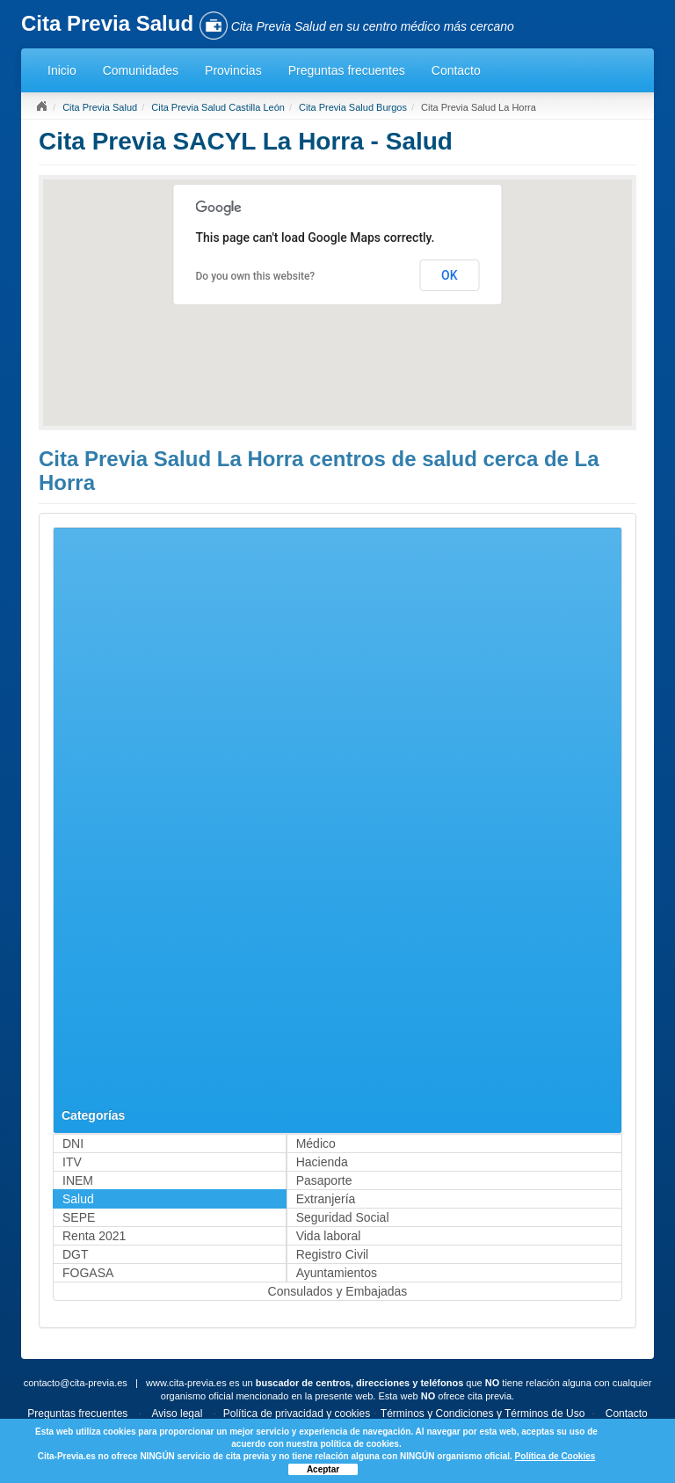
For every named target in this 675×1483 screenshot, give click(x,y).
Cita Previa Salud (99, 107)
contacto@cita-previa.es (75, 1382)
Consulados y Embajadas (338, 1291)
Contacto (456, 70)
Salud (78, 1199)
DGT (75, 1254)
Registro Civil (332, 1254)
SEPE (78, 1217)
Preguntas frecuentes (346, 70)
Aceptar (323, 1469)
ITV (72, 1162)
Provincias (233, 70)
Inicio (61, 70)
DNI (72, 1143)
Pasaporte (324, 1180)
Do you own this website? (256, 276)
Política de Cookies (555, 1456)
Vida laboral (328, 1236)
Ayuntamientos (336, 1273)
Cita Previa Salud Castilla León (218, 107)
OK (449, 275)
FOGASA (87, 1273)
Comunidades (140, 70)
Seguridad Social (342, 1217)
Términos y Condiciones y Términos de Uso (483, 1413)
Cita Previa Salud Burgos (353, 107)
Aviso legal (177, 1413)
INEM (77, 1180)
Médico (316, 1143)
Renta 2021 (94, 1236)
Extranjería (326, 1199)
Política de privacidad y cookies (296, 1413)
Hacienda (322, 1162)
